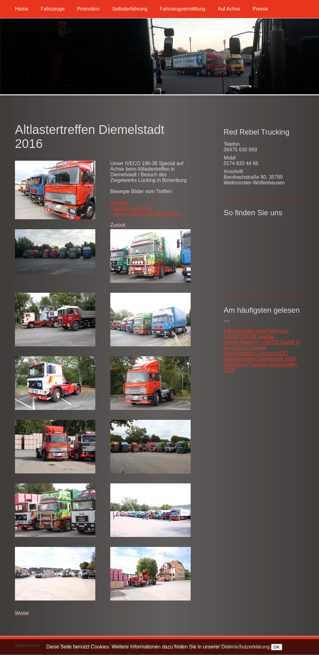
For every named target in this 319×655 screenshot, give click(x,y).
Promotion (88, 9)
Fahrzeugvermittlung (182, 9)
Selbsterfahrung (129, 9)
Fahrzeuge (53, 9)
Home (21, 9)
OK (276, 647)
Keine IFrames (264, 253)
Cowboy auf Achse (131, 208)
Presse (260, 9)
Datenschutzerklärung (245, 646)
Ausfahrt (119, 202)
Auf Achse (229, 9)
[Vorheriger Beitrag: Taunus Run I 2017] (118, 225)
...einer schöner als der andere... (146, 213)
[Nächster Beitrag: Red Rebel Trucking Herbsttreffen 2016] (22, 613)
